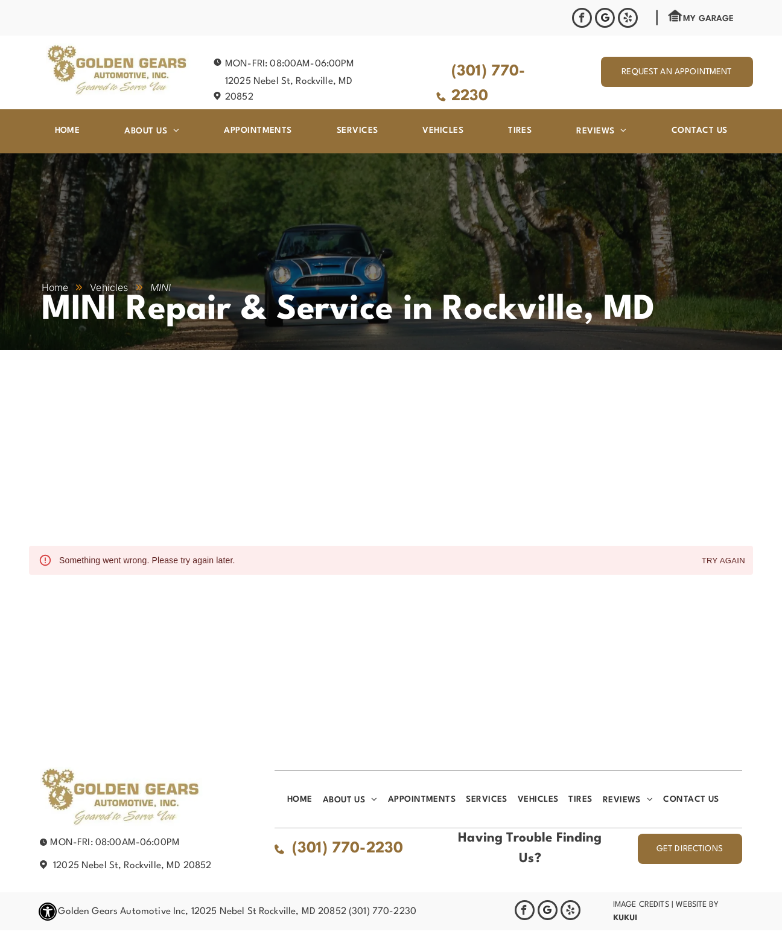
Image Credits (641, 905)
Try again (723, 561)
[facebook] (582, 19)
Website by (697, 905)
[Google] (605, 19)
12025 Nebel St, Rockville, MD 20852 (132, 866)
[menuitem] (68, 130)
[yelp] (628, 19)
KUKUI (625, 917)
